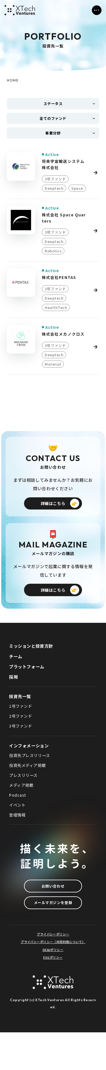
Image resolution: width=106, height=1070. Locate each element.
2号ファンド (21, 744)
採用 (13, 702)
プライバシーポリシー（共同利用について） (53, 980)
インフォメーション (30, 774)
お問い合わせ (53, 920)
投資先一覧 (21, 722)
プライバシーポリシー (53, 972)
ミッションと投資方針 (32, 669)
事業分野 (53, 138)
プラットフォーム (28, 691)
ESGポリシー (52, 995)
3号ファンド (21, 754)
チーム (16, 680)
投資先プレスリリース (31, 785)
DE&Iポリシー (53, 987)
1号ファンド (21, 733)
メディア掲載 (22, 816)
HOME (13, 80)
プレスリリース (24, 806)
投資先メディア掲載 (28, 795)
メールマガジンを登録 (53, 939)
